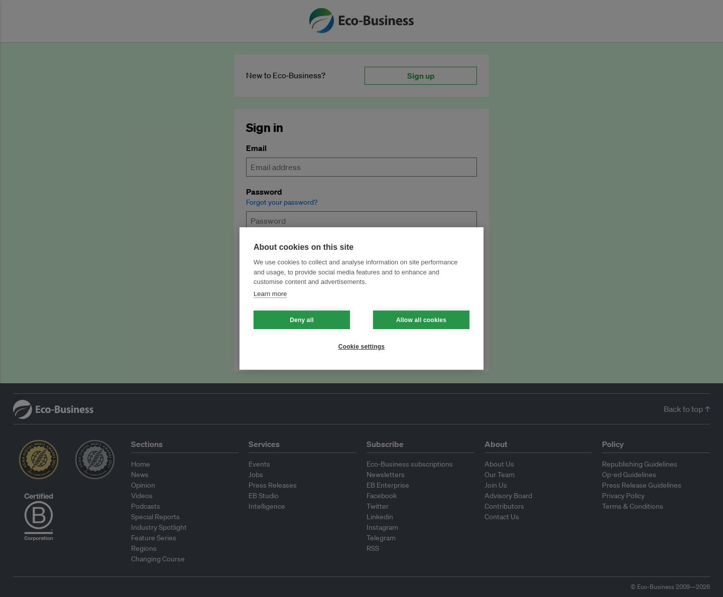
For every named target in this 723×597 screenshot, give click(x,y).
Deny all (302, 320)
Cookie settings (361, 346)
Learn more (270, 293)
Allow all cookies (421, 320)
